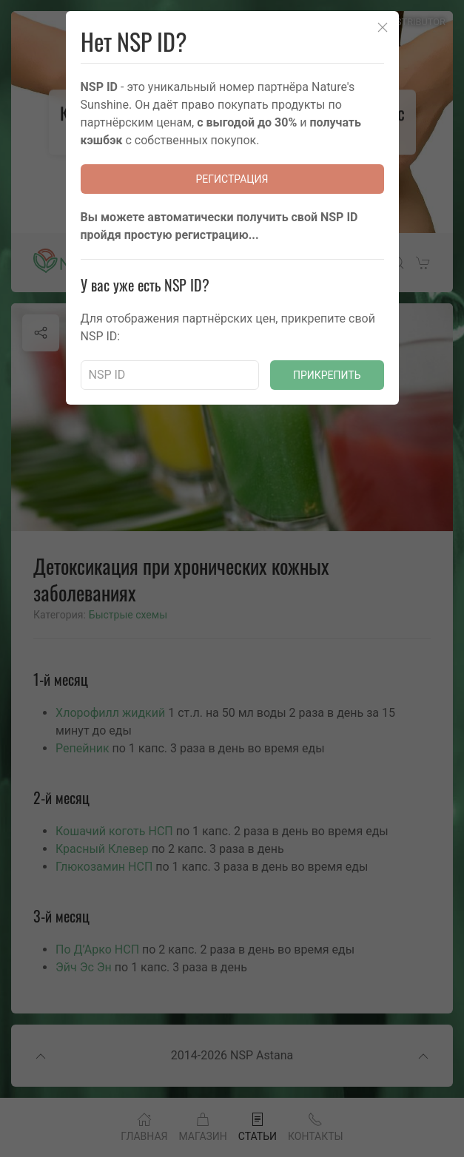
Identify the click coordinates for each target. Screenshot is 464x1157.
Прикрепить (327, 375)
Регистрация (232, 179)
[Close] (382, 27)
